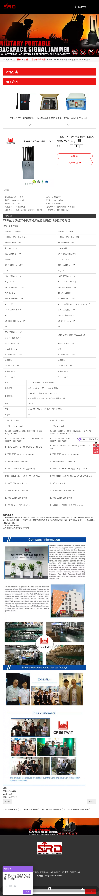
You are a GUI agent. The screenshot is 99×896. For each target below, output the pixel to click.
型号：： (52, 182)
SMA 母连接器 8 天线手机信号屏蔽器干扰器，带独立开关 (49, 118)
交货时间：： (54, 189)
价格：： (52, 185)
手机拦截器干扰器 (10, 776)
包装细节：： (10, 189)
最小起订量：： (11, 185)
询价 (75, 156)
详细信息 (8, 198)
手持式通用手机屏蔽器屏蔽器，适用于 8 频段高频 (23, 118)
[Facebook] (40, 877)
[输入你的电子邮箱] (43, 870)
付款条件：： (10, 192)
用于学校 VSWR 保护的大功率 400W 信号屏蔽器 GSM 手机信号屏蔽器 (76, 118)
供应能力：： (54, 192)
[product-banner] (49, 805)
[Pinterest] (57, 877)
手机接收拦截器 (9, 770)
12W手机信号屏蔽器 (30, 788)
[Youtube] (49, 877)
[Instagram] (53, 877)
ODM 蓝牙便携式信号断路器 (77, 788)
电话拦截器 (7, 773)
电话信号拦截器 (11, 788)
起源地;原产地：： (12, 179)
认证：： (8, 182)
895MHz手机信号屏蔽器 (51, 788)
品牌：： (52, 179)
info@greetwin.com (53, 854)
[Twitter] (45, 877)
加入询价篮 (75, 162)
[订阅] (90, 870)
